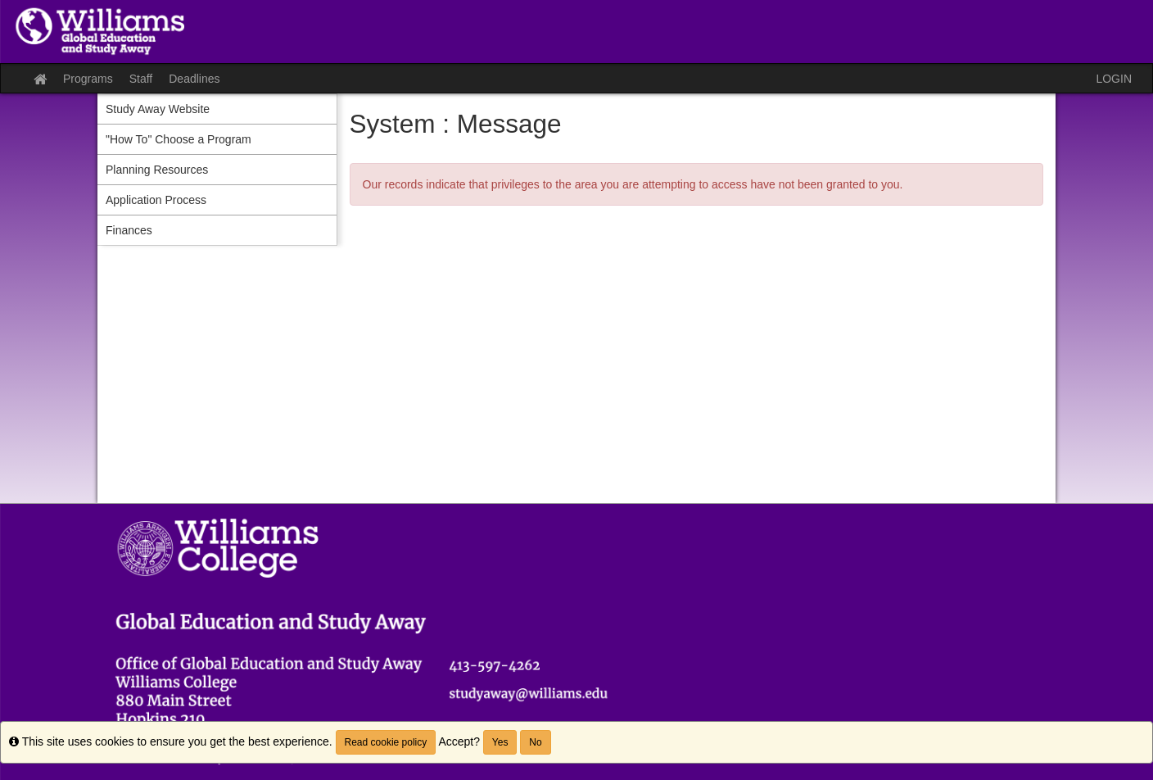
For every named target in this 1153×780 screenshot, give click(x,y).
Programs (88, 78)
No (535, 742)
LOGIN (1114, 78)
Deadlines (194, 78)
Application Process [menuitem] (156, 199)
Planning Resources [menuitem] (157, 169)
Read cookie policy (386, 742)
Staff (141, 78)
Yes (500, 742)
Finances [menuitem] (129, 230)
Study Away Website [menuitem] (158, 109)
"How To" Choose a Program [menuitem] (178, 139)
